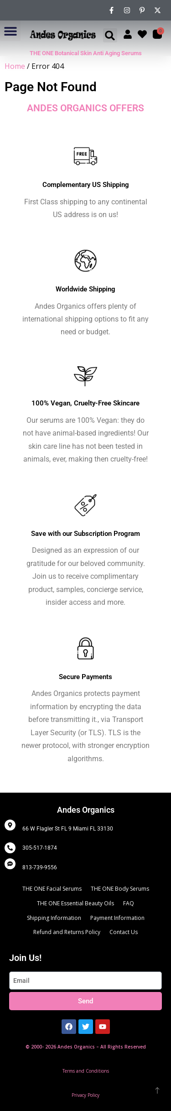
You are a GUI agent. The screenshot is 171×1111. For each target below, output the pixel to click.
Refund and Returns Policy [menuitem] (66, 932)
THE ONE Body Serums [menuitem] (120, 889)
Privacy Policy (85, 1095)
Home (15, 66)
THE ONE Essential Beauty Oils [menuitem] (75, 903)
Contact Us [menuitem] (123, 932)
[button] (10, 31)
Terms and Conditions (85, 1071)
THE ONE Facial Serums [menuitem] (52, 889)
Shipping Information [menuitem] (54, 918)
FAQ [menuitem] (128, 903)
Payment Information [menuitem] (117, 918)
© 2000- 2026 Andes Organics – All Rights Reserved (86, 1047)
